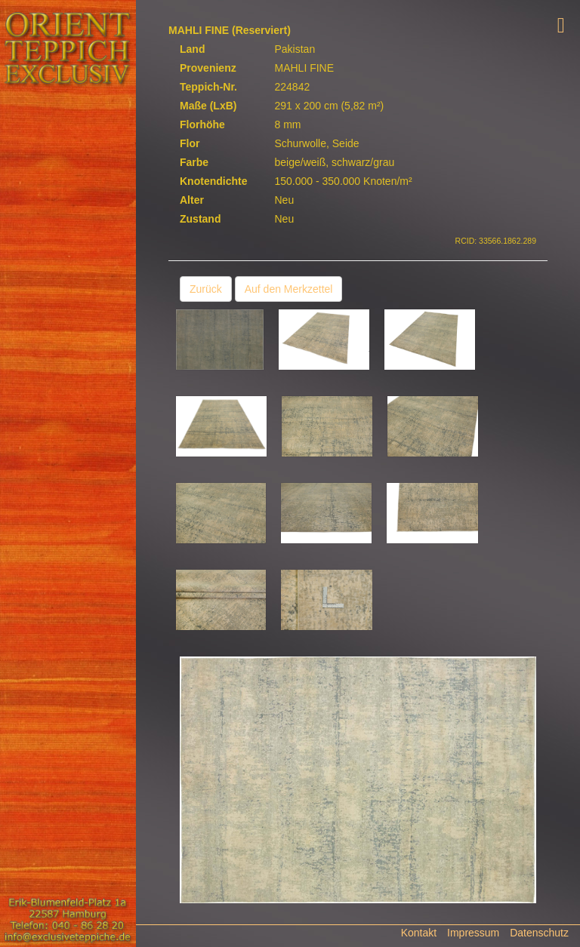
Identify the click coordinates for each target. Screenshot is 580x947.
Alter (192, 200)
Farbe (194, 162)
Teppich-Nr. (208, 87)
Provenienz (208, 68)
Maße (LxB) (208, 106)
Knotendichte (213, 181)
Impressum (473, 933)
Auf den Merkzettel (289, 289)
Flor (189, 143)
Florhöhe (202, 124)
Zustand (200, 219)
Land (192, 49)
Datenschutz (539, 933)
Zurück (206, 289)
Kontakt (419, 933)
